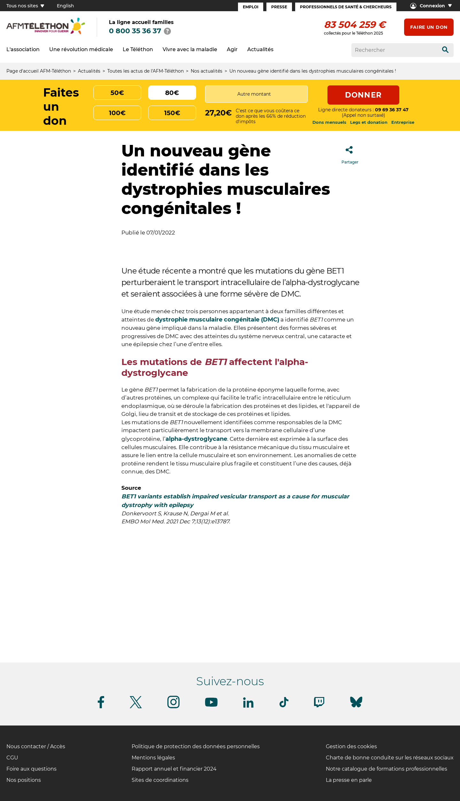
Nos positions (23, 780)
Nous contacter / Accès (35, 746)
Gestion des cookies (351, 746)
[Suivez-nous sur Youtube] (211, 705)
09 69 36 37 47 (392, 110)
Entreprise (402, 122)
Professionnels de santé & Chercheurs (346, 6)
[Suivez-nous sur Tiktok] (284, 706)
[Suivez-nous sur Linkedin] (248, 706)
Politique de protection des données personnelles (196, 746)
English (65, 6)
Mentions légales (153, 758)
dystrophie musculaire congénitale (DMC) (217, 319)
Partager (349, 153)
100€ (117, 113)
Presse (279, 6)
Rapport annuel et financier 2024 (174, 769)
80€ (172, 93)
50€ (117, 93)
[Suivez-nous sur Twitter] (136, 707)
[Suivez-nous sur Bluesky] (356, 707)
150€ (172, 113)
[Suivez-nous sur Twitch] (319, 706)
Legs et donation (368, 122)
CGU (12, 758)
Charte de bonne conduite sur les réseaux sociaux (390, 758)
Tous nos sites (25, 6)
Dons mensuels (329, 122)
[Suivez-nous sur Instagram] (173, 707)
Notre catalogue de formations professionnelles (386, 769)
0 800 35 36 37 (135, 31)
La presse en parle (349, 780)
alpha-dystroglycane (196, 438)
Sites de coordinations (160, 780)
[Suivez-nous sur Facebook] (101, 707)
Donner (363, 95)
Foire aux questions (31, 769)
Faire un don (429, 27)
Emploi (250, 6)
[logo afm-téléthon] (45, 33)
